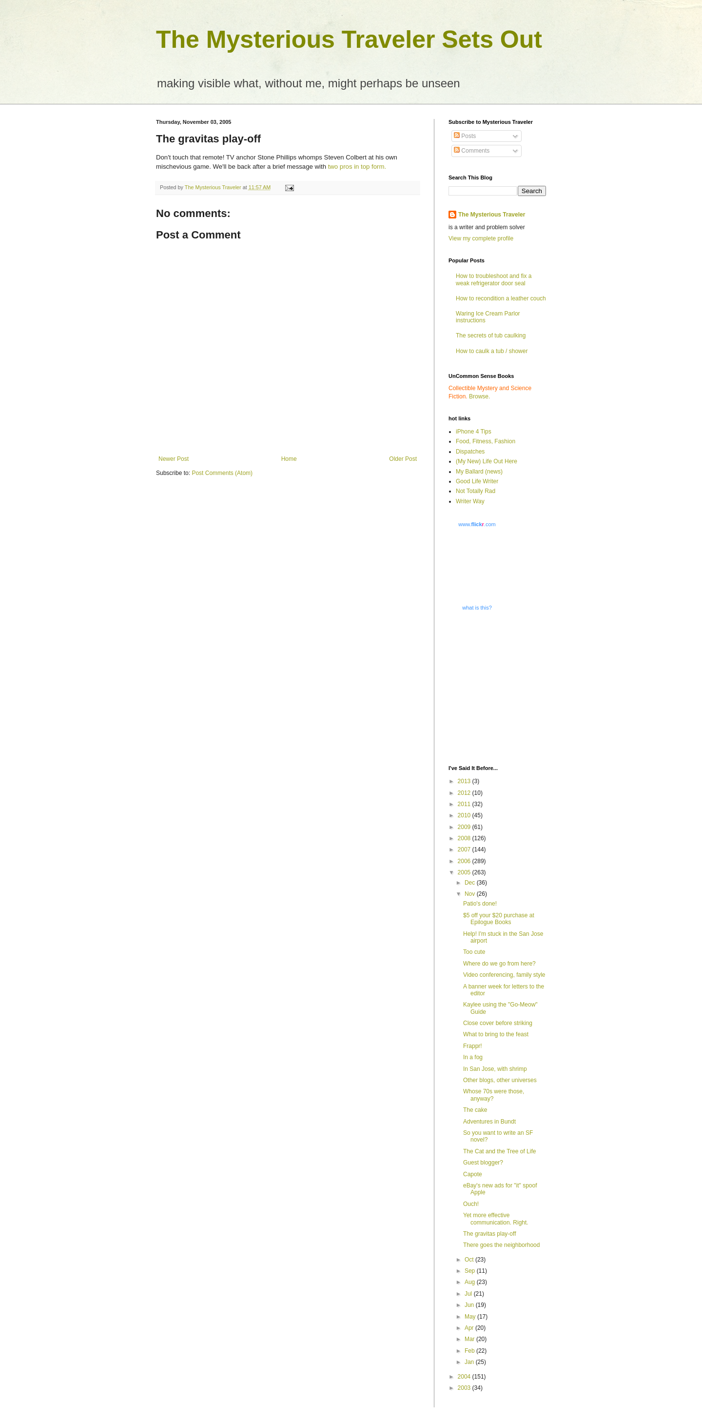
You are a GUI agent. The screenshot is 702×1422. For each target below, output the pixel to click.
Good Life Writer (477, 481)
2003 (465, 1387)
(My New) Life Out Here (486, 461)
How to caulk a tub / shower (491, 351)
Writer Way (470, 501)
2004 (465, 1376)
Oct (470, 1259)
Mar (470, 1339)
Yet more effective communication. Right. (495, 1218)
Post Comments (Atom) (222, 473)
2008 (465, 838)
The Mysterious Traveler (491, 214)
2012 (465, 793)
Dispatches (470, 451)
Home (289, 458)
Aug (471, 1282)
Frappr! (472, 1046)
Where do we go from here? (499, 963)
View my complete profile (480, 238)
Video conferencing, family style (504, 974)
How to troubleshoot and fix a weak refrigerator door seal (493, 279)
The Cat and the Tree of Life (499, 1151)
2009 (465, 827)
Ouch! (471, 1204)
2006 (465, 861)
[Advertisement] (509, 687)
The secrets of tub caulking (491, 335)
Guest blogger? (483, 1162)
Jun (470, 1305)
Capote (472, 1174)
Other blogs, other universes (500, 1080)
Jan (470, 1362)
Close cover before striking (497, 1023)
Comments (471, 150)
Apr (470, 1327)
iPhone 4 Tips (473, 431)
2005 (465, 872)
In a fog (473, 1057)
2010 (465, 815)
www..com (476, 524)
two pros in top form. (357, 166)
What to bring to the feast (495, 1034)
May (471, 1316)
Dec (471, 882)
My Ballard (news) (479, 471)
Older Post (403, 458)
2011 (465, 804)
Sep (471, 1270)
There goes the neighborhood (501, 1245)
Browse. (479, 396)
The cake (475, 1109)
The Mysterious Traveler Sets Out (349, 39)
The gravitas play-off (489, 1233)
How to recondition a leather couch (501, 298)
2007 (465, 849)
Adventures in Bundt (489, 1121)
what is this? (477, 608)
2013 (465, 781)
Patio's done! (480, 903)
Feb (470, 1350)
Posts (465, 136)
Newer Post (173, 458)
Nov (471, 893)
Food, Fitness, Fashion (485, 441)
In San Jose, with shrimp (495, 1069)
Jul (469, 1293)
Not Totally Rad (475, 491)
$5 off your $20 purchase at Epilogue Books (498, 919)
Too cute (474, 951)
